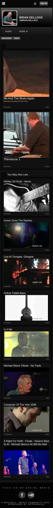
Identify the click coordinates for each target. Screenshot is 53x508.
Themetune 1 (12, 159)
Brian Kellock (6, 38)
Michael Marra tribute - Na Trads (22, 365)
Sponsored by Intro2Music (26, 504)
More (23, 31)
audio (8, 31)
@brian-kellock (28, 20)
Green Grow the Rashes (18, 220)
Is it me (8, 329)
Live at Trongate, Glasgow (18, 256)
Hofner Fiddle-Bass (15, 293)
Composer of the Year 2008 (20, 404)
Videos (16, 38)
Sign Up (44, 4)
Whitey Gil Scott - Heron (17, 181)
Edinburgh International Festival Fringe (16, 101)
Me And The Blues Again (19, 98)
